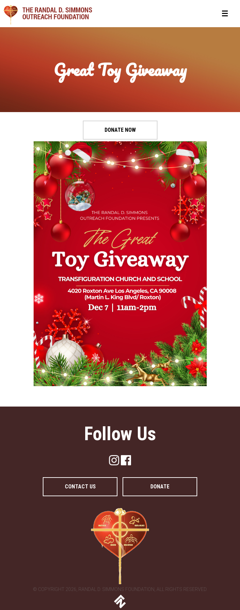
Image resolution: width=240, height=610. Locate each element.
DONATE (159, 486)
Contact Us (80, 486)
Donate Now (120, 130)
